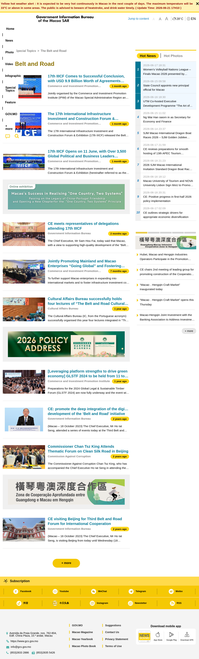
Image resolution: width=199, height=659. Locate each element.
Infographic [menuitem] (77, 28)
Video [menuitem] (57, 28)
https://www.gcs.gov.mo (24, 630)
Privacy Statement (116, 627)
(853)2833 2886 (19, 641)
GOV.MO (77, 614)
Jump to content (138, 18)
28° (179, 18)
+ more (189, 319)
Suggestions (113, 614)
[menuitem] (26, 28)
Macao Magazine (82, 620)
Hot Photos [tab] (173, 45)
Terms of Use (113, 634)
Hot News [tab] (148, 45)
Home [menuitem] (10, 28)
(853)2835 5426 (45, 641)
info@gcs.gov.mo (21, 635)
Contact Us (112, 620)
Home (7, 39)
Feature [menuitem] (124, 28)
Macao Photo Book (84, 634)
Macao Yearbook (82, 627)
